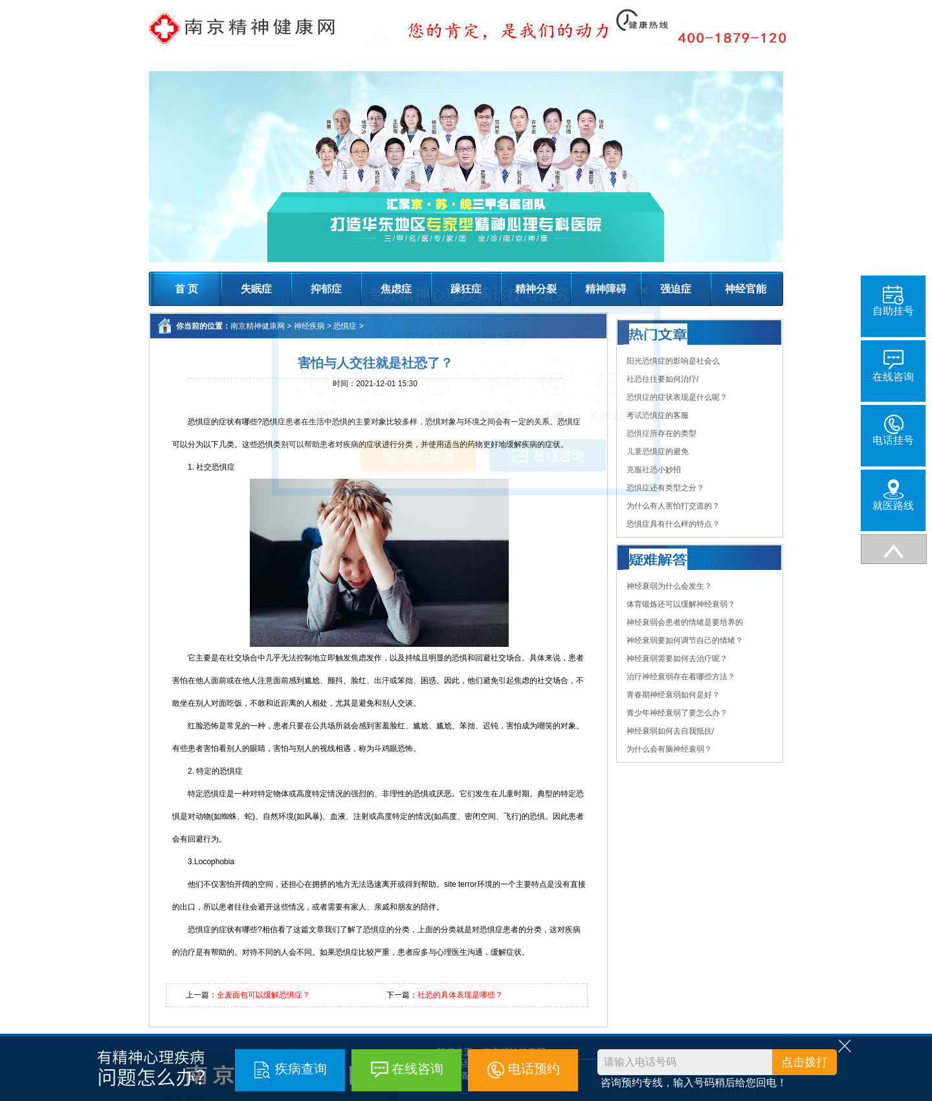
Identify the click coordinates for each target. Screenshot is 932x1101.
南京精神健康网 (257, 326)
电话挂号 (893, 430)
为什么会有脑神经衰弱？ (669, 749)
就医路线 (893, 495)
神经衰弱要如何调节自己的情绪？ (685, 640)
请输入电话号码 (640, 1061)
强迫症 (675, 288)
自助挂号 (893, 300)
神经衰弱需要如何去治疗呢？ (677, 658)
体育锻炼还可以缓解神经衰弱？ (681, 604)
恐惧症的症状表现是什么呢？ (677, 397)
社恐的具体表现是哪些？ (460, 994)
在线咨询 (417, 1069)
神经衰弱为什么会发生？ (669, 586)
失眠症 (256, 288)
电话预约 (534, 1069)
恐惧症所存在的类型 (661, 433)
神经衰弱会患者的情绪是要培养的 (685, 622)
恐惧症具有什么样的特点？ (673, 524)
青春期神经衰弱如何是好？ (673, 694)
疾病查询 (301, 1069)
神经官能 (745, 288)
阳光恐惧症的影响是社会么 (673, 360)
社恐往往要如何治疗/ (662, 379)
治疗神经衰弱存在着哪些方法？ (681, 676)
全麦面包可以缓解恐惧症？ (263, 994)
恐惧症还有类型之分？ (665, 487)
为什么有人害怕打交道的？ (673, 505)
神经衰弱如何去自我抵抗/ (670, 731)
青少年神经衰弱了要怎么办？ (677, 712)
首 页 (186, 288)
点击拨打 (804, 1062)
